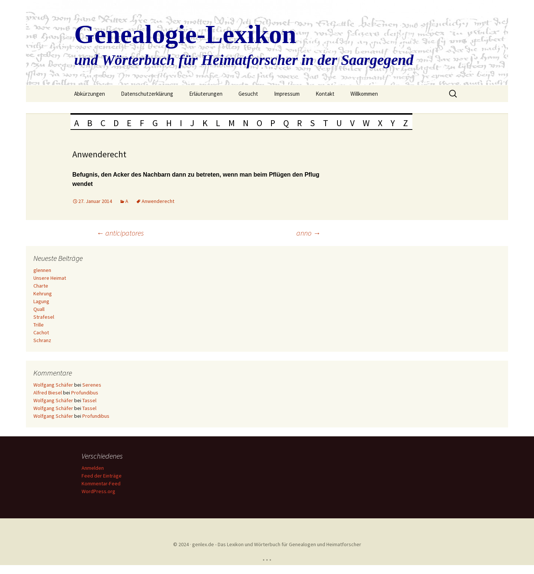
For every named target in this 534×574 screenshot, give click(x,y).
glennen (42, 270)
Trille (38, 324)
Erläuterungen (205, 93)
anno (308, 232)
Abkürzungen (89, 93)
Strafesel (43, 317)
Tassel (89, 400)
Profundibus (84, 392)
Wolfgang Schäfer (53, 384)
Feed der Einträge (102, 475)
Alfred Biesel (47, 392)
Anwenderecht (158, 201)
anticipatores (120, 232)
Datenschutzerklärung (147, 93)
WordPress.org (98, 491)
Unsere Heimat (49, 278)
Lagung (41, 301)
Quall (38, 309)
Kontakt (325, 93)
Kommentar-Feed (101, 483)
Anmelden (93, 468)
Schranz (42, 340)
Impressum (287, 93)
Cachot (41, 332)
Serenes (91, 384)
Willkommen (364, 93)
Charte (40, 285)
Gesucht (248, 93)
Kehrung (42, 293)
